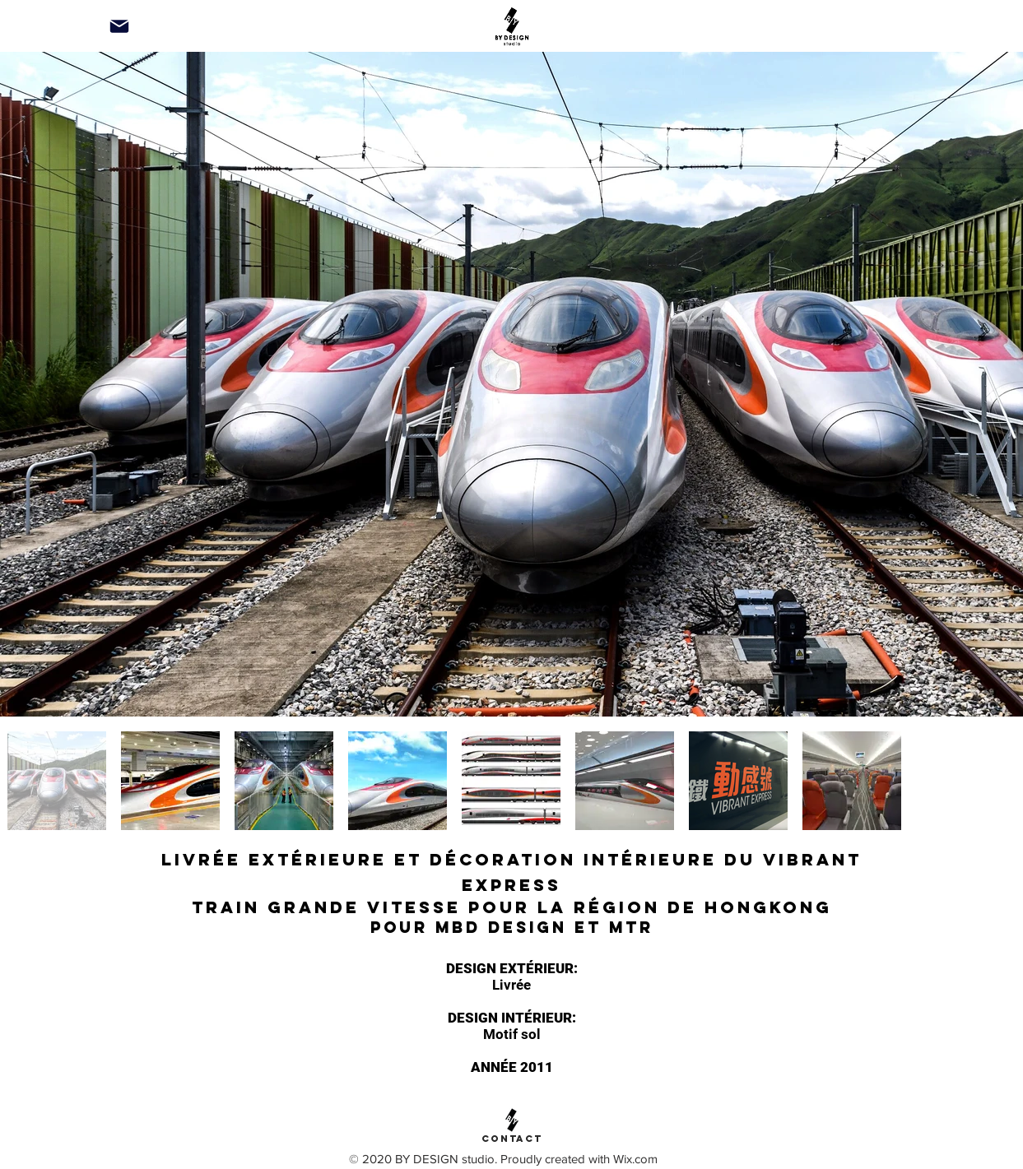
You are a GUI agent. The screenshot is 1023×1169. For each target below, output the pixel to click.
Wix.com (635, 1159)
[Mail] (119, 26)
